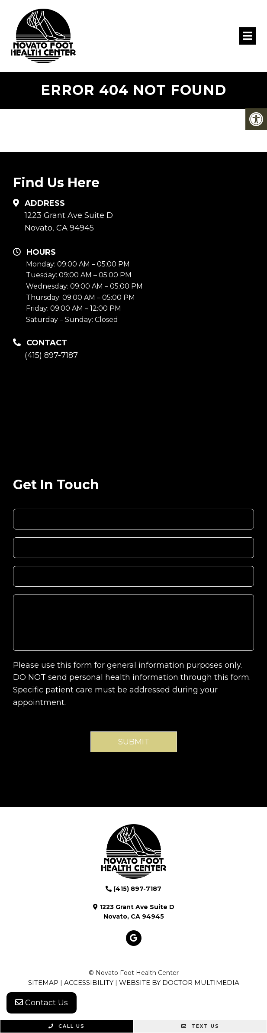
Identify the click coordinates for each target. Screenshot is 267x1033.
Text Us (200, 1026)
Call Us (66, 1026)
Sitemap (43, 982)
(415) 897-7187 (51, 355)
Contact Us (41, 1002)
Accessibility (88, 982)
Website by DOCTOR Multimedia (179, 982)
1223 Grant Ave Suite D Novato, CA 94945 (69, 222)
